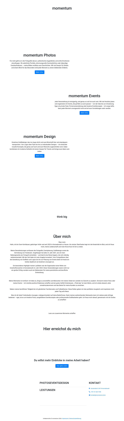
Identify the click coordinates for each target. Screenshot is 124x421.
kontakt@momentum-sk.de (97, 395)
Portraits (51, 397)
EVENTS (55, 382)
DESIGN (64, 382)
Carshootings (52, 394)
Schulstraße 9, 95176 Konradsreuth (99, 388)
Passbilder (43, 400)
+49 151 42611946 (62, 335)
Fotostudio (43, 397)
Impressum (65, 418)
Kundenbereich (63, 408)
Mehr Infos (39, 72)
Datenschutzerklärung (75, 418)
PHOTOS (45, 382)
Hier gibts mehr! (62, 366)
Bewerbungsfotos (53, 400)
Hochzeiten (44, 394)
